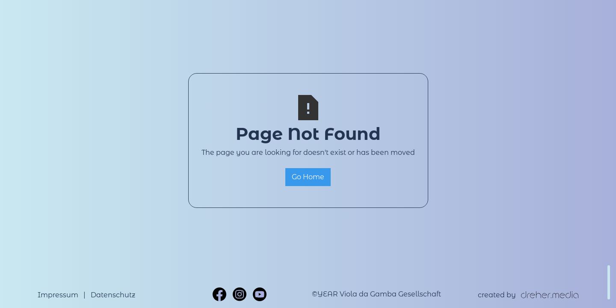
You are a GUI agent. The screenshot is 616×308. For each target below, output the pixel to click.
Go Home (308, 177)
